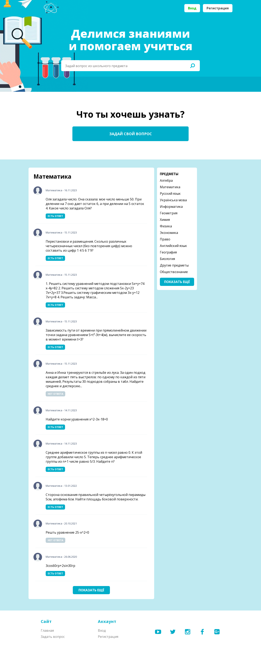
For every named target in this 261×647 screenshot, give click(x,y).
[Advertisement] (216, 229)
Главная (47, 630)
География (168, 252)
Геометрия (168, 213)
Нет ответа (55, 394)
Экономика (169, 232)
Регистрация (218, 8)
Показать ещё (91, 590)
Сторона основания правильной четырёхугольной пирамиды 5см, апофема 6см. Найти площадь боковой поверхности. (95, 496)
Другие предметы (174, 265)
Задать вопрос (53, 636)
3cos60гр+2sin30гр (60, 565)
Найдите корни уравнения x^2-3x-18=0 (77, 419)
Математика (54, 190)
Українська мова (173, 200)
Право (165, 239)
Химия (165, 219)
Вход (192, 8)
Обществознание (174, 272)
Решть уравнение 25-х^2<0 (67, 532)
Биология (167, 259)
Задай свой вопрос (130, 133)
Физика (166, 226)
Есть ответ (55, 216)
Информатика (171, 206)
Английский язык (173, 245)
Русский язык (170, 193)
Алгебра (166, 180)
